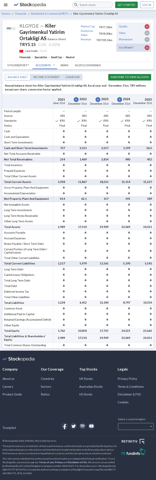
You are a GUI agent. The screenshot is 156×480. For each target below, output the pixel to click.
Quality (123, 26)
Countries (47, 378)
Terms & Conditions (131, 386)
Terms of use (46, 462)
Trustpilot (9, 428)
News (64, 65)
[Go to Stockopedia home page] (40, 5)
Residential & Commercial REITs (50, 13)
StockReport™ (18, 65)
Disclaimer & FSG (129, 394)
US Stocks (85, 394)
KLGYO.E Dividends (88, 65)
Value (122, 32)
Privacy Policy (127, 378)
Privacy (59, 462)
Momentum (126, 39)
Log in (147, 4)
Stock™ (126, 47)
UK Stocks (86, 378)
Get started (126, 4)
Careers (7, 386)
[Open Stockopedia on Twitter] (73, 426)
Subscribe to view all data (130, 77)
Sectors (6, 13)
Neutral (70, 57)
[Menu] (5, 5)
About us (8, 378)
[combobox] (92, 5)
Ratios (45, 394)
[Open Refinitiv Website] (138, 442)
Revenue (86, 39)
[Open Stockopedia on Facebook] (64, 426)
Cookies (123, 402)
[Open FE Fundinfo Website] (138, 452)
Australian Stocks (91, 386)
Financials (21, 13)
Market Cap (88, 26)
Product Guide (12, 394)
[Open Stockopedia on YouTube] (91, 426)
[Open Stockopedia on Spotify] (82, 426)
